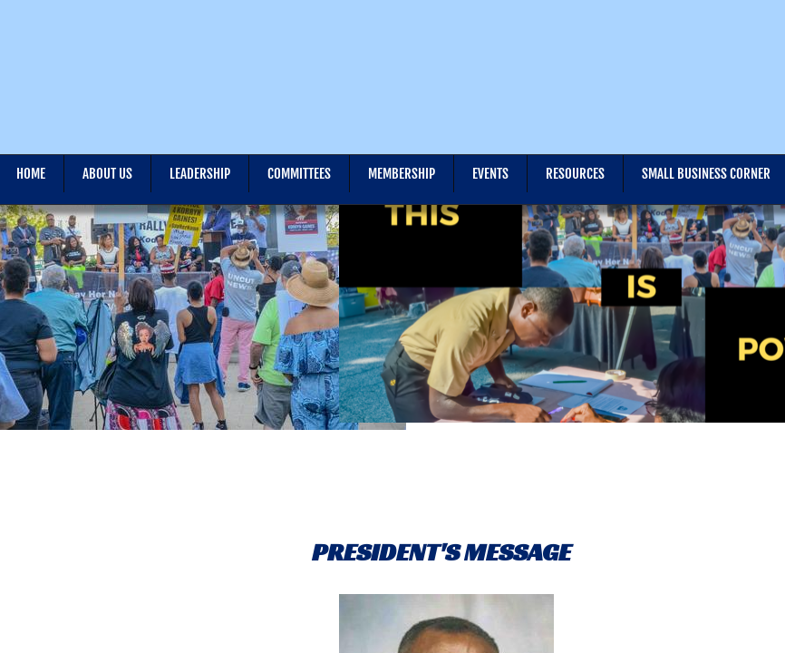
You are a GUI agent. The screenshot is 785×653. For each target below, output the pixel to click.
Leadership (200, 173)
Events (490, 173)
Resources (575, 173)
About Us (107, 173)
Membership (401, 173)
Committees (299, 173)
